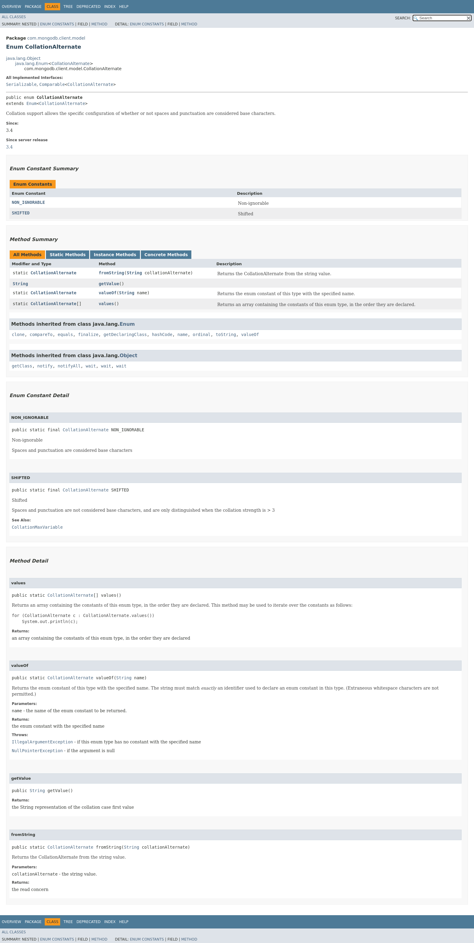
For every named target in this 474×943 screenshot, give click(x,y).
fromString (111, 272)
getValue (109, 283)
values (106, 303)
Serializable (21, 84)
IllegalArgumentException (42, 741)
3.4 (9, 147)
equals (65, 334)
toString (226, 334)
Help (123, 7)
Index (110, 7)
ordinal (202, 334)
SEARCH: (403, 18)
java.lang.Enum (31, 63)
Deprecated (88, 7)
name (182, 334)
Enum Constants (57, 24)
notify (45, 366)
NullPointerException (37, 750)
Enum (31, 103)
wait (91, 366)
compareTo (41, 334)
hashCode (162, 334)
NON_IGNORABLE (28, 202)
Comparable (52, 84)
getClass (22, 366)
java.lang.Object (23, 58)
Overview (11, 7)
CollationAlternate (70, 63)
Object (129, 355)
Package (33, 7)
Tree (68, 7)
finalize (88, 334)
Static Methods (68, 254)
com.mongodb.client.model (56, 38)
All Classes (14, 17)
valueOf (107, 292)
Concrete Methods (166, 254)
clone (18, 334)
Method (99, 24)
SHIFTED (21, 212)
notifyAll (69, 366)
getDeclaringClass (125, 334)
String (134, 272)
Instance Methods (115, 254)
